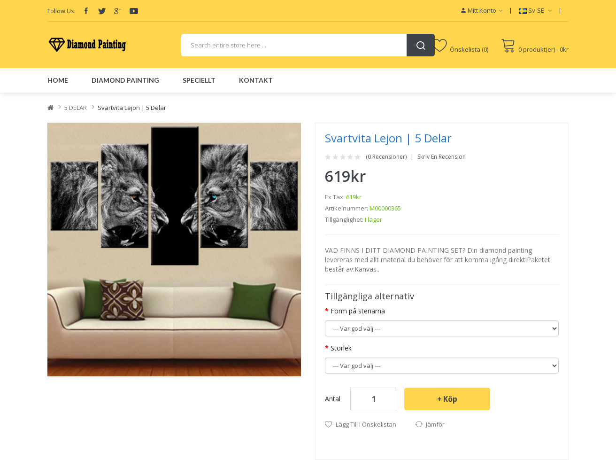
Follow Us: (61, 11)
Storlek (341, 347)
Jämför (435, 424)
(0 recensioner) (386, 157)
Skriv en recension (441, 157)
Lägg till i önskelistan (366, 424)
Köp (450, 399)
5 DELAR (75, 107)
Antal (332, 398)
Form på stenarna (358, 310)
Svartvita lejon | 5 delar (132, 107)
